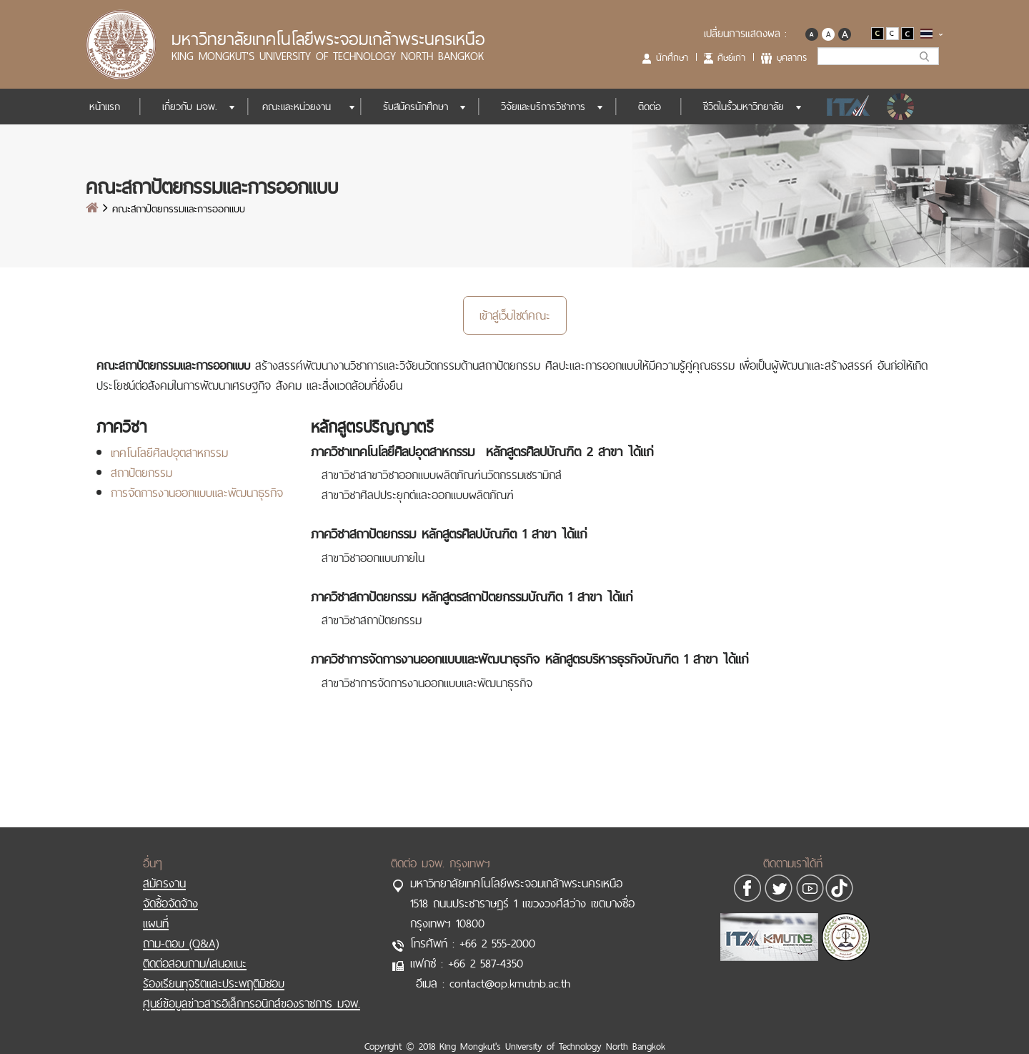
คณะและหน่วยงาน (296, 106)
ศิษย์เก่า (731, 57)
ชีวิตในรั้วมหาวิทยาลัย (743, 106)
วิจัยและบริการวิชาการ (543, 106)
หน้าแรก (104, 106)
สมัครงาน (164, 883)
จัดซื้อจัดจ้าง (170, 903)
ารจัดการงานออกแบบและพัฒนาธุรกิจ (200, 493)
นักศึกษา (672, 57)
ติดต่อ (649, 106)
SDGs (902, 106)
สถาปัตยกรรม (141, 473)
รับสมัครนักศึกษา (415, 106)
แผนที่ (156, 923)
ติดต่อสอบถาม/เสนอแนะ (195, 963)
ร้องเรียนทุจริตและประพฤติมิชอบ (213, 983)
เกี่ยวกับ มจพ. (189, 106)
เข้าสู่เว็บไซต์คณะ (514, 315)
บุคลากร (792, 57)
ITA (844, 106)
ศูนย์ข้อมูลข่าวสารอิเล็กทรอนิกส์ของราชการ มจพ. (251, 1003)
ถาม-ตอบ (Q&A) (181, 943)
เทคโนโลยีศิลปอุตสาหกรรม (169, 453)
